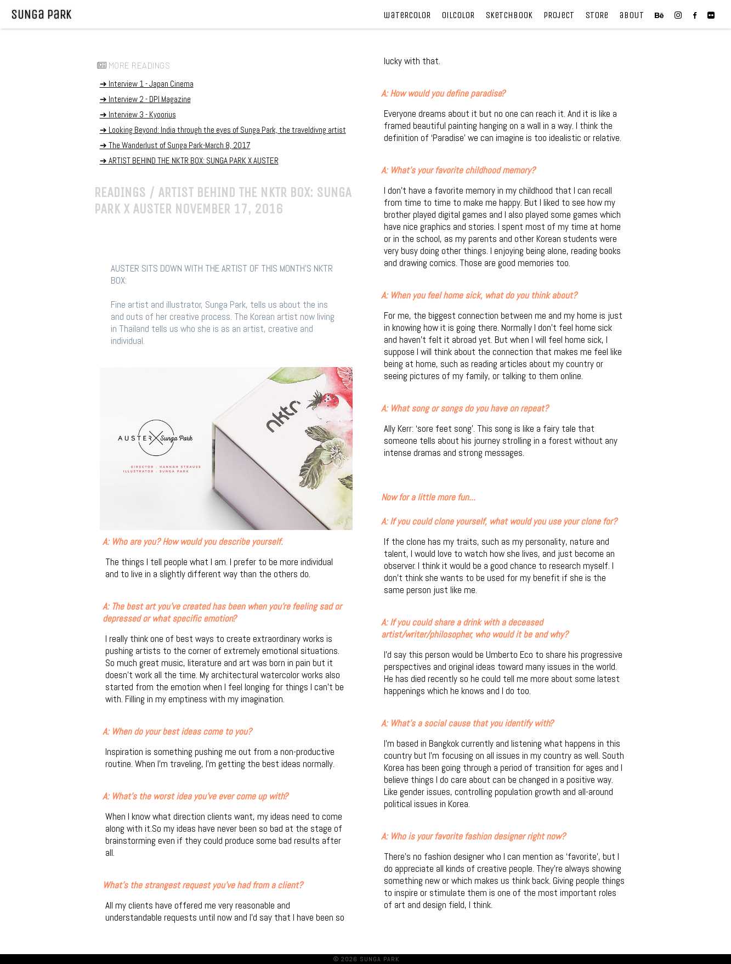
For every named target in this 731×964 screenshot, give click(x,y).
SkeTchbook (508, 15)
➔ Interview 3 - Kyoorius (138, 114)
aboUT (631, 15)
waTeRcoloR (406, 15)
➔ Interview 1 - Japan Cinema (147, 83)
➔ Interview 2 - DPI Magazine (145, 99)
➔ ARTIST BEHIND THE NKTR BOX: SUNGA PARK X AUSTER (189, 160)
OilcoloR (457, 15)
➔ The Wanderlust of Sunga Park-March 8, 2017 (175, 145)
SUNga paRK (41, 14)
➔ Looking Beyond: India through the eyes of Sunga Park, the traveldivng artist (223, 130)
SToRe (596, 15)
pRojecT (558, 15)
